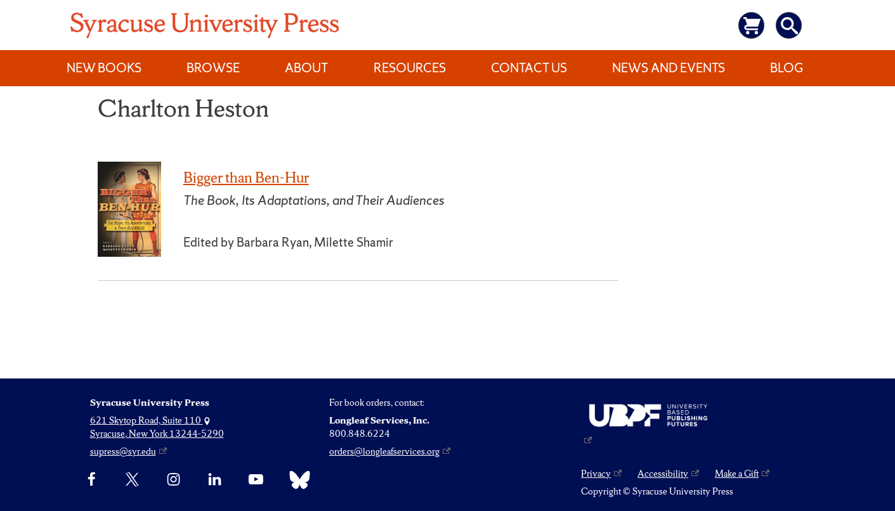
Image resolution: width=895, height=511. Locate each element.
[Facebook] (91, 480)
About (306, 68)
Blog (786, 68)
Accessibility (662, 473)
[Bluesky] (296, 480)
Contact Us (529, 68)
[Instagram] (173, 480)
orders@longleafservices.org (384, 451)
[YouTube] (256, 480)
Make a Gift (737, 473)
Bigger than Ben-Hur (246, 177)
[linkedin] (214, 480)
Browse (213, 68)
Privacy (596, 473)
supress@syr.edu (123, 451)
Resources (410, 68)
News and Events (668, 68)
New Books (104, 68)
